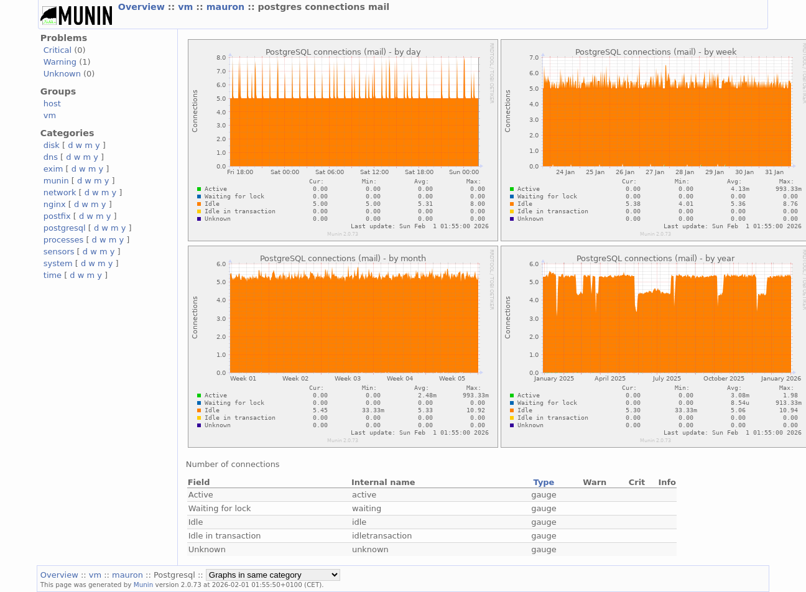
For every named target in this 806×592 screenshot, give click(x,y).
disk (52, 145)
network (60, 192)
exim (53, 168)
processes (64, 239)
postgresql (65, 228)
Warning (60, 62)
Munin (144, 584)
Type (544, 482)
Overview (143, 7)
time (53, 275)
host (52, 103)
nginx (55, 204)
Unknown (62, 73)
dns (51, 157)
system (58, 263)
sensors (59, 251)
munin (56, 180)
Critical (58, 50)
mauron (227, 7)
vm (187, 7)
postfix (57, 216)
